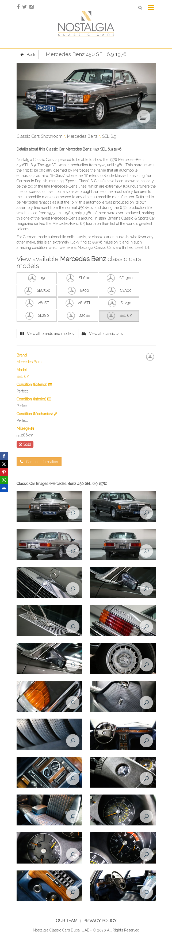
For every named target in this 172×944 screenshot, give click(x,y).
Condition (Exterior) (34, 384)
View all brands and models (47, 333)
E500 (77, 291)
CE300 (119, 291)
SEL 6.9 (109, 136)
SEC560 (36, 291)
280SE (36, 303)
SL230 (119, 303)
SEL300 (119, 278)
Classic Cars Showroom (40, 136)
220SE (78, 316)
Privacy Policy (100, 920)
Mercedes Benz (82, 136)
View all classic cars (102, 333)
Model (22, 370)
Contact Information (39, 462)
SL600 (77, 278)
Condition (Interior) (34, 399)
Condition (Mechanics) (37, 414)
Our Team (66, 920)
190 (37, 278)
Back (27, 54)
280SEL (77, 303)
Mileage (25, 428)
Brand (22, 355)
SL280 (36, 316)
